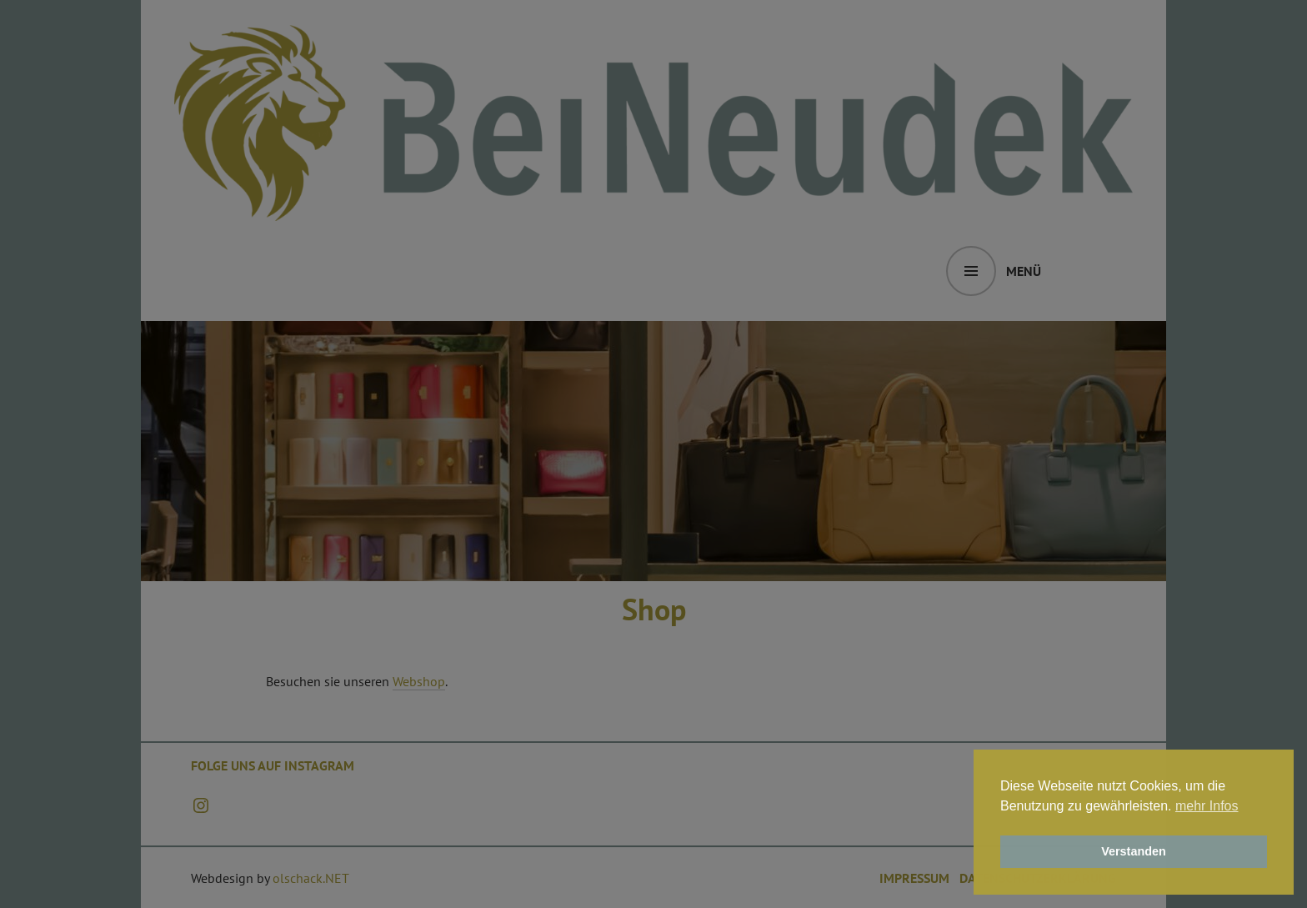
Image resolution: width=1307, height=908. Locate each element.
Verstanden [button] (1133, 851)
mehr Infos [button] (1207, 806)
